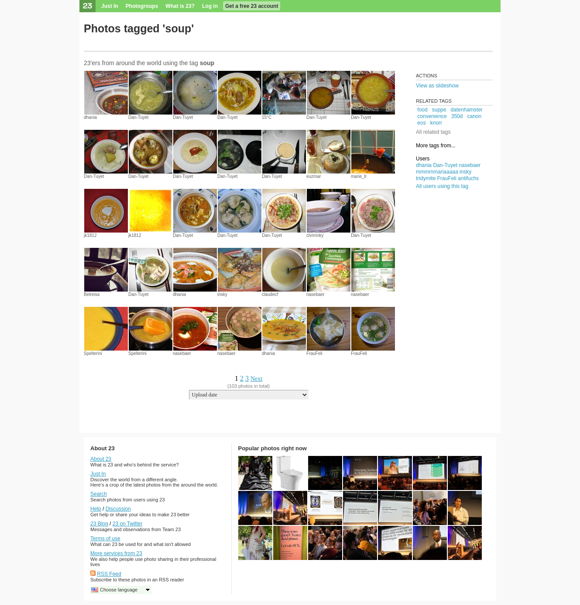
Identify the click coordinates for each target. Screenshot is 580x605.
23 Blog (99, 524)
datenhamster (466, 110)
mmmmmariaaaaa (437, 172)
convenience (431, 116)
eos (421, 123)
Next (256, 379)
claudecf (270, 294)
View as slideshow (437, 86)
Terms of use (105, 538)
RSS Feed (109, 574)
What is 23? (180, 6)
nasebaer (315, 294)
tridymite (426, 178)
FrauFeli (314, 353)
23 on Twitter (127, 524)
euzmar (313, 176)
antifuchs (468, 178)
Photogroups (142, 6)
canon (474, 116)
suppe (439, 110)
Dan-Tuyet (138, 117)
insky (222, 294)
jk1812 (90, 235)
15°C (266, 117)
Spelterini (93, 353)
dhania (90, 117)
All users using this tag (442, 186)
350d (457, 116)
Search (98, 494)
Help (95, 509)
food (422, 110)
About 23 (100, 459)
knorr (436, 123)
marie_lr (359, 176)
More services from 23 (116, 553)
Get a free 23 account (251, 6)
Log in (210, 6)
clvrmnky (314, 235)
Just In (109, 6)
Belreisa (92, 294)
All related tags (433, 132)
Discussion (118, 509)
